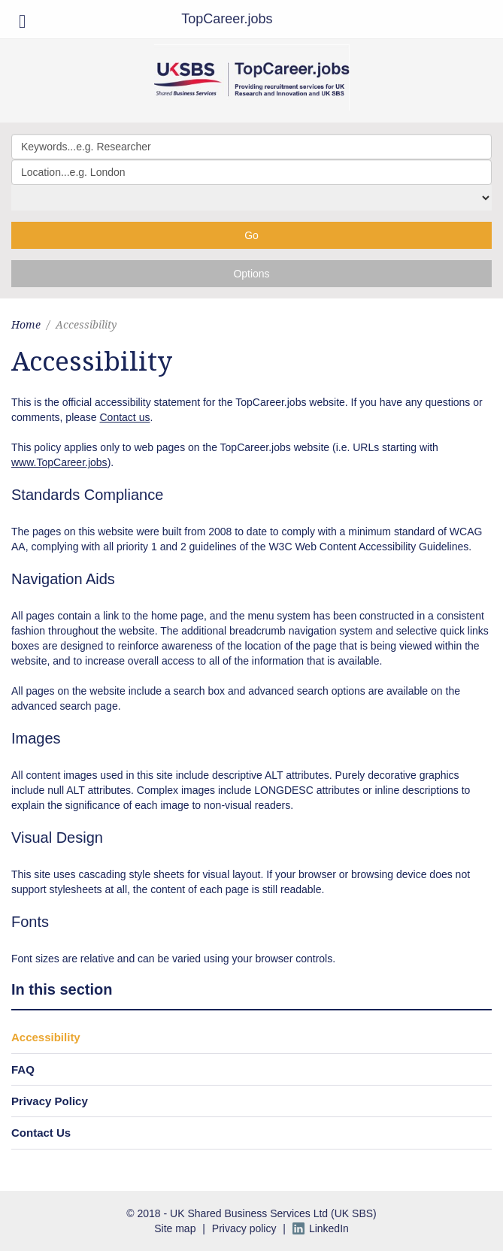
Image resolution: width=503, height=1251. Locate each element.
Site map (174, 1228)
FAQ (23, 1069)
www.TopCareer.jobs (59, 462)
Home (26, 325)
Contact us (125, 417)
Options (251, 274)
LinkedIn (329, 1228)
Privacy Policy (49, 1101)
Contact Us (41, 1132)
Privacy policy (244, 1228)
